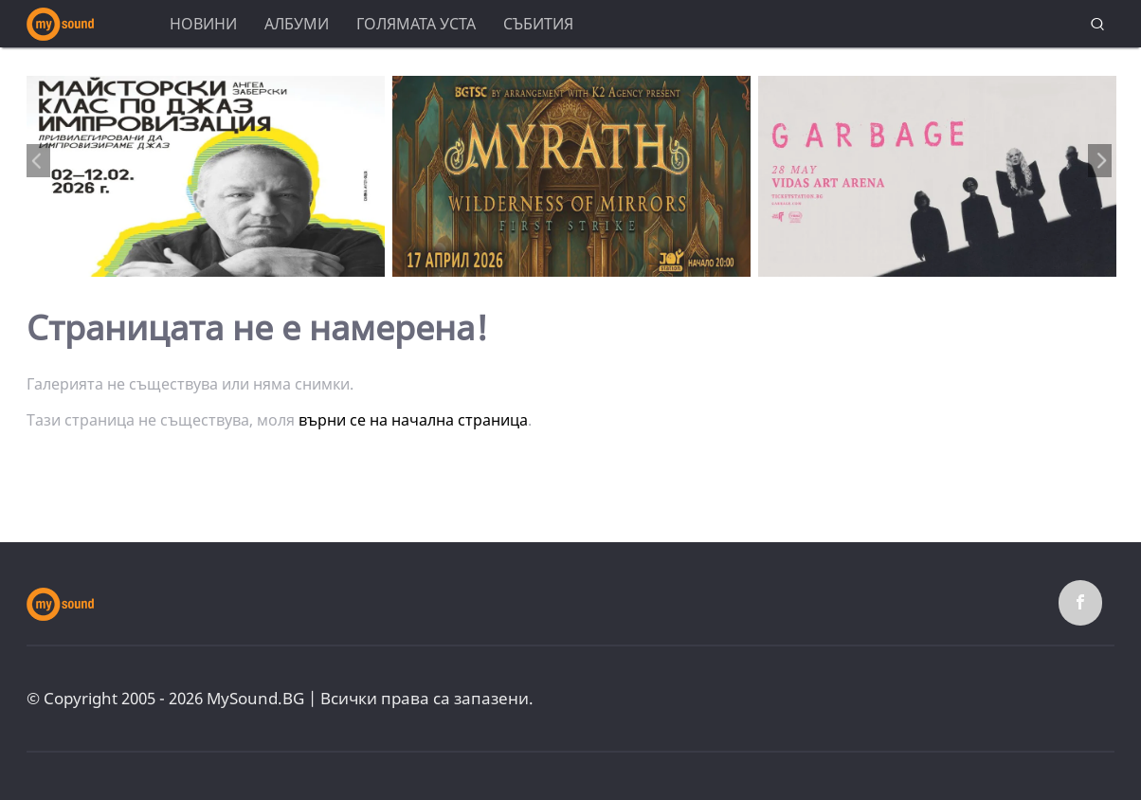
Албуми (296, 23)
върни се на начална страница (413, 419)
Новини (203, 23)
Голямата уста (416, 23)
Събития (538, 23)
